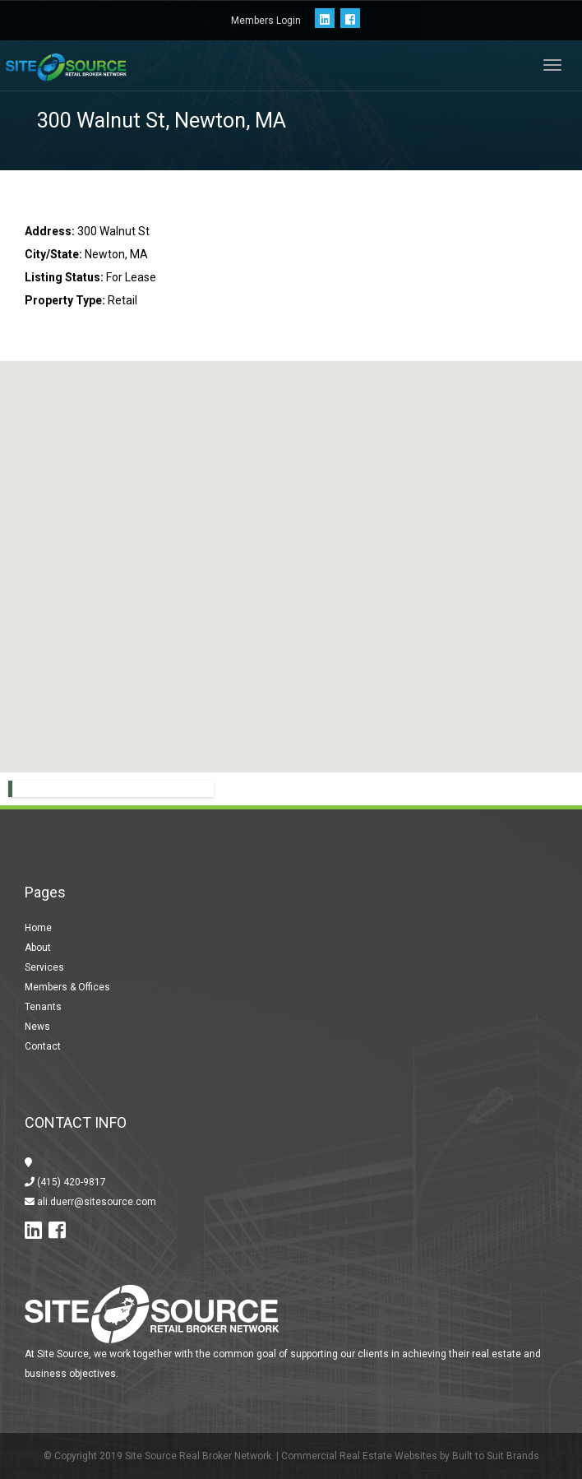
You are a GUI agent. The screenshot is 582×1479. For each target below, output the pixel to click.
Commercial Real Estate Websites (359, 1456)
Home (38, 928)
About (38, 947)
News (37, 1026)
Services (44, 967)
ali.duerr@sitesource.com (95, 1202)
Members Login (266, 20)
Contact (43, 1046)
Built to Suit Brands (495, 1456)
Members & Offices (67, 987)
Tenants (43, 1007)
